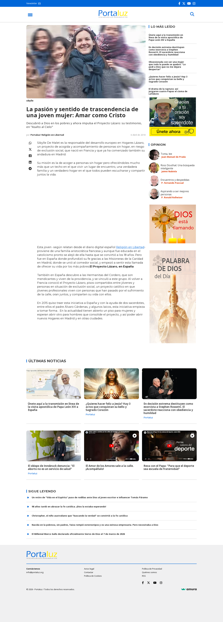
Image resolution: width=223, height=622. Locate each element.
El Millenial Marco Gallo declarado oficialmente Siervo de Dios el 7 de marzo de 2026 (78, 533)
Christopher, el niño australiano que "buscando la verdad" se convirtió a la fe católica (80, 515)
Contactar (88, 572)
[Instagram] (195, 3)
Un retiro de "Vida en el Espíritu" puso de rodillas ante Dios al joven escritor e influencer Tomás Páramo (90, 497)
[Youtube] (189, 3)
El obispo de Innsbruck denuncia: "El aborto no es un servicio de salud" (51, 467)
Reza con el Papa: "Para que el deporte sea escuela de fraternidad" (169, 467)
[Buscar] (192, 14)
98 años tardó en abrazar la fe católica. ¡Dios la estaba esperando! (69, 506)
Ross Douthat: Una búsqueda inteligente (178, 167)
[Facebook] (180, 3)
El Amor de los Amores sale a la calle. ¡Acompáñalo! (110, 467)
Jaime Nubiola (169, 171)
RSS (144, 575)
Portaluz (90, 414)
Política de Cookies (93, 575)
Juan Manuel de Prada (173, 156)
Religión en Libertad (130, 247)
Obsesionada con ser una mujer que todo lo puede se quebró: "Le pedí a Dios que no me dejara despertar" (167, 65)
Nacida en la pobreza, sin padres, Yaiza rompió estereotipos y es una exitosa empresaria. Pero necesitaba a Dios (95, 524)
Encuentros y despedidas (175, 180)
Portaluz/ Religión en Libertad (47, 134)
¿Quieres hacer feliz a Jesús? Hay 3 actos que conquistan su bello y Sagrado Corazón (168, 79)
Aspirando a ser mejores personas (175, 193)
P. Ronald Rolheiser (172, 197)
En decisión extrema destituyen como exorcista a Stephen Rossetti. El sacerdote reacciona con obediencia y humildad (167, 51)
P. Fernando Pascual (172, 182)
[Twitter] (184, 3)
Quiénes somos (149, 572)
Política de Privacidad (152, 568)
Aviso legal (89, 568)
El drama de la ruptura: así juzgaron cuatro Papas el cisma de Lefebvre (168, 91)
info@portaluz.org (34, 572)
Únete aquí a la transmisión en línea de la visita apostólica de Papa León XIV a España (166, 37)
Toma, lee (166, 154)
